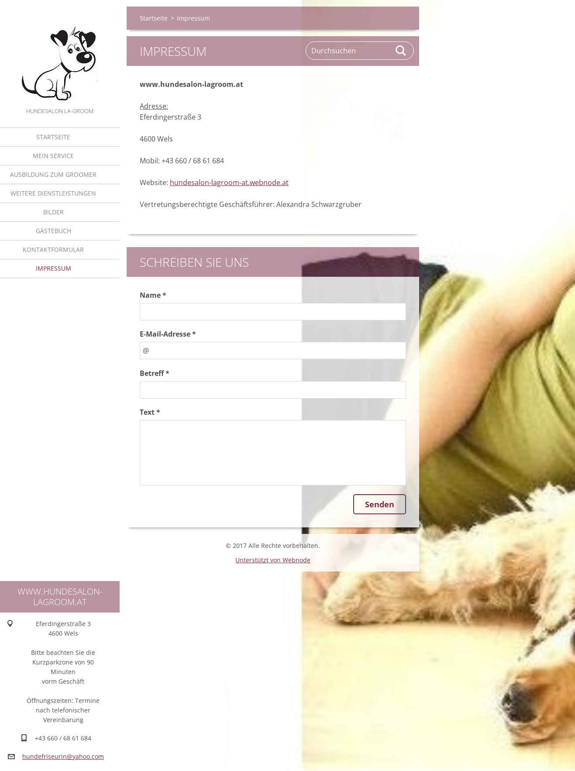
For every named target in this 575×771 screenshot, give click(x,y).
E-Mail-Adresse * (168, 334)
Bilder (53, 212)
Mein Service (53, 155)
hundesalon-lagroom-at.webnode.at (229, 182)
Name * (153, 295)
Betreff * (154, 373)
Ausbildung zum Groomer (53, 174)
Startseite (53, 137)
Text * (150, 412)
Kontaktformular (53, 249)
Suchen (401, 50)
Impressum (53, 268)
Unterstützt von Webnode (272, 560)
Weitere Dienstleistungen (53, 193)
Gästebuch (53, 231)
